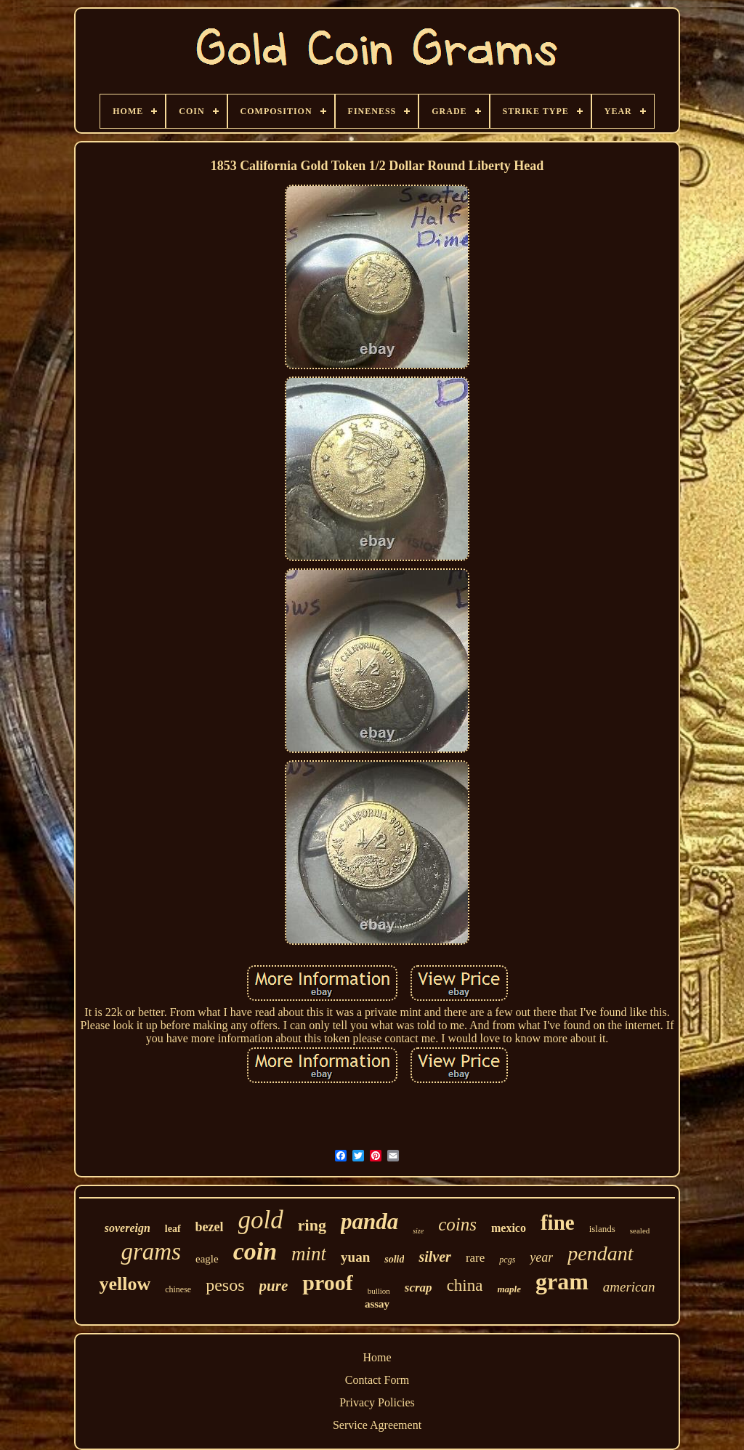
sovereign (127, 1228)
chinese (178, 1289)
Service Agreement (377, 1425)
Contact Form (377, 1380)
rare (475, 1258)
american (629, 1286)
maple (509, 1289)
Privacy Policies (377, 1402)
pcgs (507, 1259)
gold (260, 1220)
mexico (508, 1228)
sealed (640, 1230)
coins (457, 1224)
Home (377, 1357)
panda (369, 1221)
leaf (173, 1228)
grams (151, 1251)
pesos (225, 1285)
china (465, 1285)
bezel (209, 1227)
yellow (124, 1283)
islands (602, 1228)
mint (308, 1254)
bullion (379, 1290)
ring (312, 1225)
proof (327, 1282)
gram (562, 1281)
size (418, 1231)
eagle (207, 1259)
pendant (600, 1253)
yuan (355, 1257)
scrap (418, 1287)
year (541, 1257)
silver (434, 1257)
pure (273, 1285)
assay (377, 1304)
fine (558, 1222)
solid (394, 1259)
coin (255, 1251)
